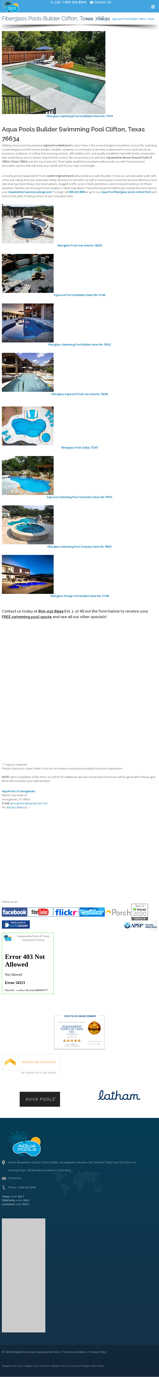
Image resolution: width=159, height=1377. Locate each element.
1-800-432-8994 (27, 1187)
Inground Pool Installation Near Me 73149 (79, 295)
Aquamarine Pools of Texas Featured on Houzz (33, 938)
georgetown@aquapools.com (29, 803)
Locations (102, 19)
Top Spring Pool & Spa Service (38, 1072)
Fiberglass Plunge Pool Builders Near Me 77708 (79, 596)
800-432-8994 (51, 611)
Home (89, 19)
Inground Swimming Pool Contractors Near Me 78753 (79, 497)
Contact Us (15, 1178)
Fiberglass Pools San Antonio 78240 (79, 245)
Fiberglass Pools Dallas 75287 (79, 447)
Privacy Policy (98, 1352)
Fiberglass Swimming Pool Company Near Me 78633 (79, 546)
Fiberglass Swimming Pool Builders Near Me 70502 (79, 344)
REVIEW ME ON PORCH (39, 1062)
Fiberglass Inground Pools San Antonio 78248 (79, 394)
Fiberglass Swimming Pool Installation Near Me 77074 (80, 116)
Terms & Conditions (75, 1352)
